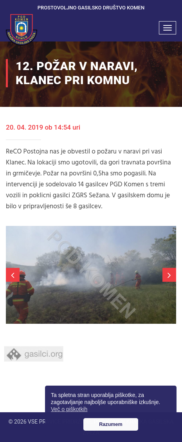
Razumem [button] (111, 424)
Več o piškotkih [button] (69, 409)
